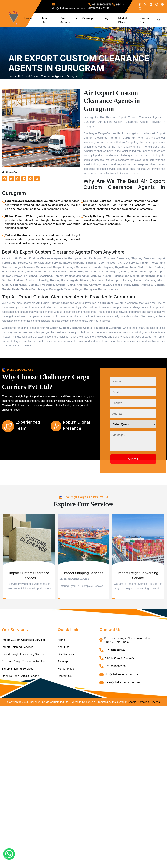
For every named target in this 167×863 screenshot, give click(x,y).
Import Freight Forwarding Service (23, 684)
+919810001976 (97, 5)
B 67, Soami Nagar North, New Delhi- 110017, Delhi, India (127, 670)
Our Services (66, 684)
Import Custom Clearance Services (24, 670)
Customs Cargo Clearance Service (23, 691)
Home (30, 18)
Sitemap (88, 18)
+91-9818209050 (115, 696)
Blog (106, 18)
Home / (13, 91)
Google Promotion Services (144, 732)
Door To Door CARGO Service (20, 706)
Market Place (66, 699)
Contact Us (65, 706)
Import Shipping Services (17, 677)
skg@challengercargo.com (77, 6)
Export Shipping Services (17, 699)
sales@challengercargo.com (122, 713)
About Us (63, 677)
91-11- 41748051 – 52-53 (101, 6)
